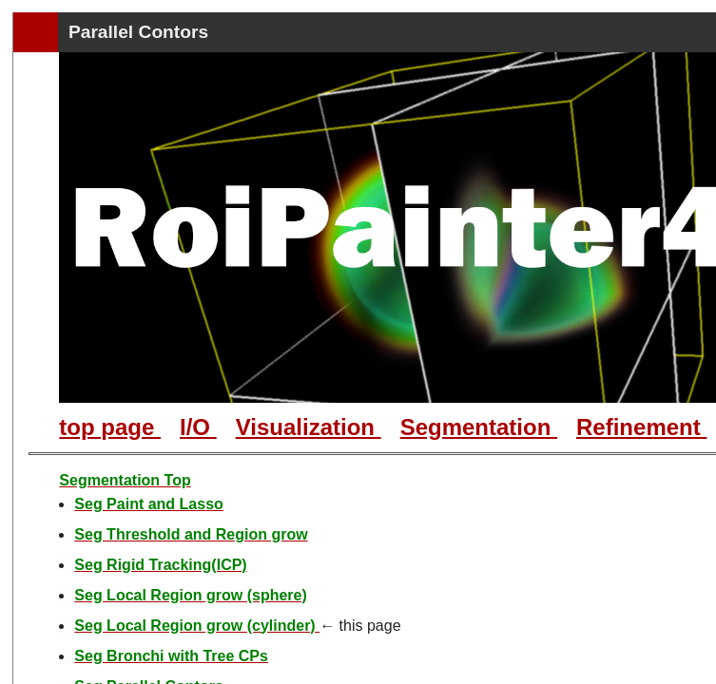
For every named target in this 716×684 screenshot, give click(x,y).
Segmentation (478, 427)
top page (110, 427)
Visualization (308, 427)
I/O (198, 427)
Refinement (641, 427)
